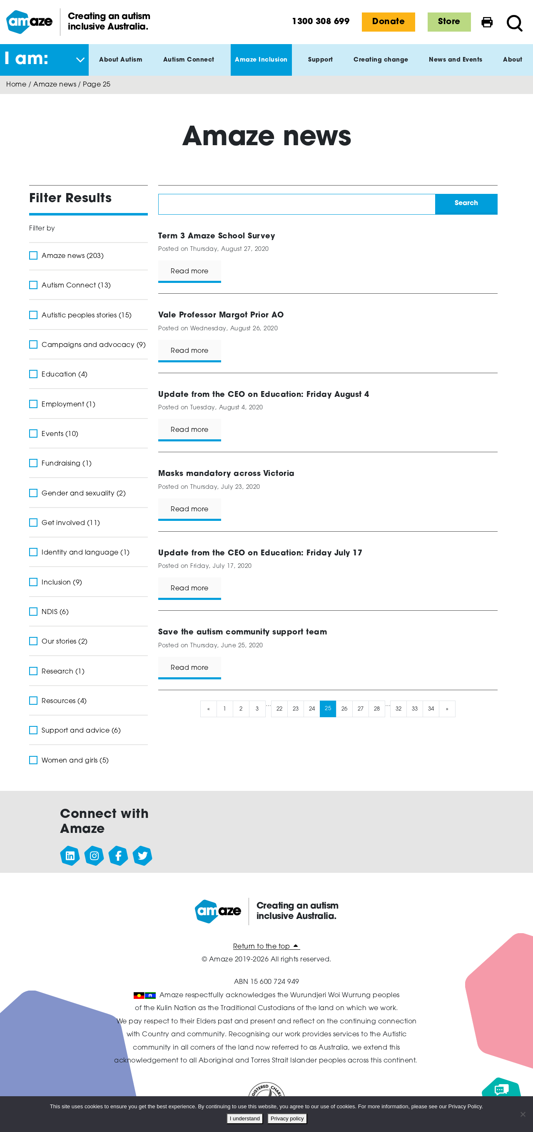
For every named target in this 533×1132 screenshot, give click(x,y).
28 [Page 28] (377, 708)
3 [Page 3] (257, 708)
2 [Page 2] (241, 708)
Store (449, 22)
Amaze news (54, 85)
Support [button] (320, 66)
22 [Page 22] (279, 708)
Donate (388, 22)
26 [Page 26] (344, 708)
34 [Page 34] (431, 708)
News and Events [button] (456, 66)
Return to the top (266, 947)
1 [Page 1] (225, 708)
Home (16, 85)
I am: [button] (26, 60)
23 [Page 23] (295, 708)
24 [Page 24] (312, 708)
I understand (247, 1120)
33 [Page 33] (415, 708)
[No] (522, 1115)
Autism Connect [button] (189, 66)
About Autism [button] (121, 66)
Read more (190, 271)
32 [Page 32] (399, 708)
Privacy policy (288, 1120)
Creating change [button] (381, 66)
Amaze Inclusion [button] (261, 66)
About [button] (513, 66)
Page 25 (97, 85)
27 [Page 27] (360, 708)
